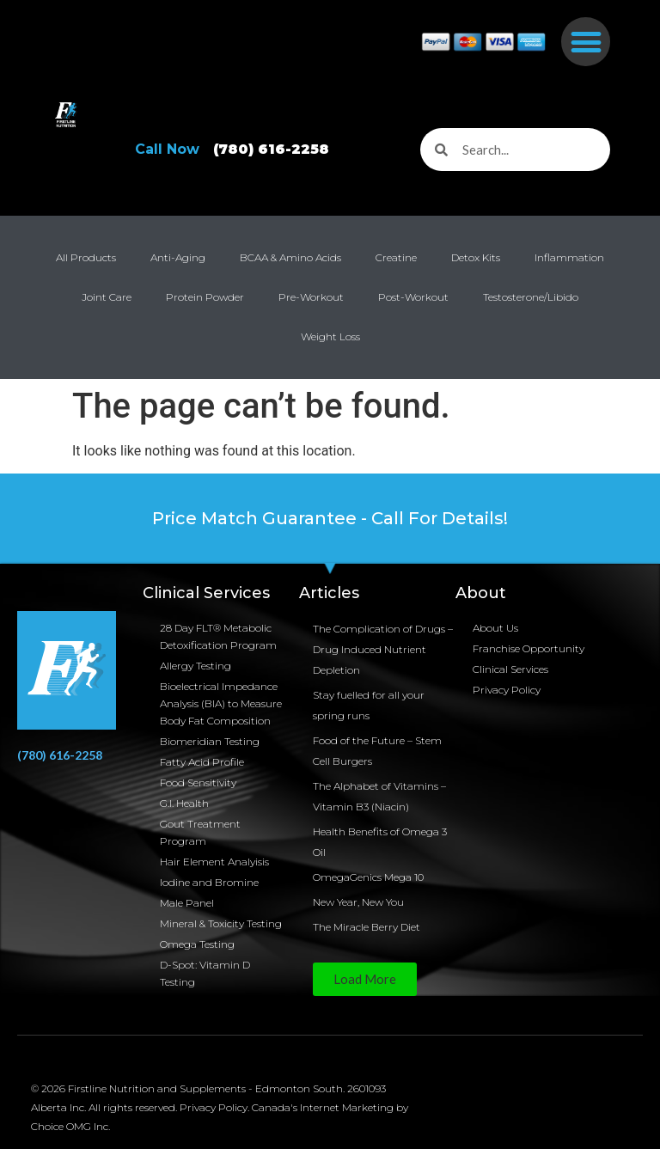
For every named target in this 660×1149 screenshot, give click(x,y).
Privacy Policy (507, 689)
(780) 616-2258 (59, 755)
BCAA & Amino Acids (290, 257)
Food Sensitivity (198, 782)
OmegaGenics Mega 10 (368, 877)
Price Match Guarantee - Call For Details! (330, 518)
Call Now (239, 149)
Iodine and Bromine (209, 882)
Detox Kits (475, 257)
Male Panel (187, 902)
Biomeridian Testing (210, 741)
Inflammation (569, 257)
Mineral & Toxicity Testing (221, 923)
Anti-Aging (177, 257)
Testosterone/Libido (530, 296)
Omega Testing (197, 944)
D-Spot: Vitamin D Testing (205, 973)
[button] (585, 41)
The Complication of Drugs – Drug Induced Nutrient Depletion (383, 649)
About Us (495, 627)
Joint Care (106, 296)
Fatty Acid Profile (202, 761)
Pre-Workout (311, 296)
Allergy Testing (195, 665)
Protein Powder (205, 296)
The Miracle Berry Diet (366, 926)
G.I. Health (184, 803)
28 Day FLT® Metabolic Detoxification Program (218, 636)
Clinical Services (510, 669)
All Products (86, 257)
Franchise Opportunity (528, 648)
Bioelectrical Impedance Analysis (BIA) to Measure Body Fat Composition (221, 703)
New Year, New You (358, 901)
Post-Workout (413, 296)
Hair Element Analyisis (214, 861)
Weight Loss (330, 336)
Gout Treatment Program (200, 832)
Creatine (396, 257)
